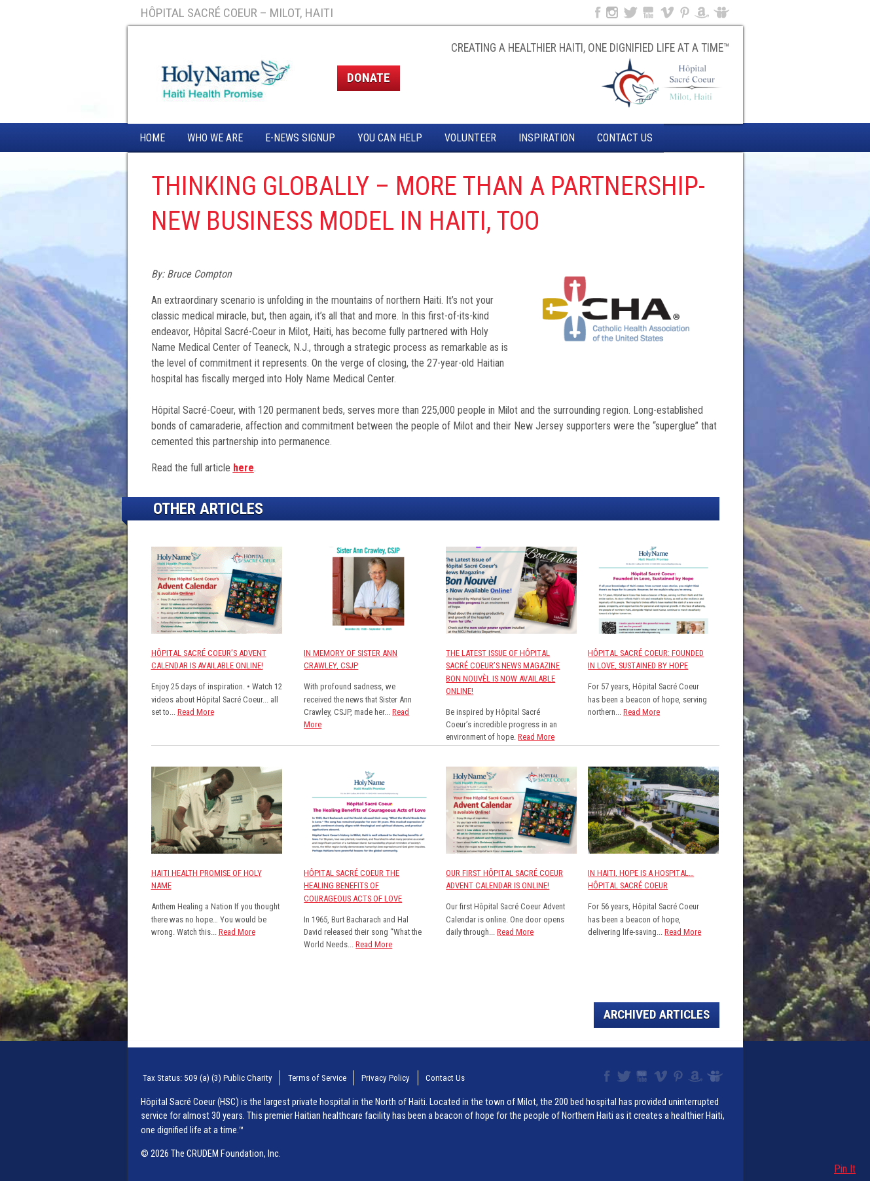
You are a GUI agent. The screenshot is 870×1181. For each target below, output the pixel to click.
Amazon (702, 12)
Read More (195, 712)
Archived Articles (657, 1014)
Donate (368, 77)
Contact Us (625, 138)
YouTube (649, 12)
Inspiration (546, 138)
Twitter (630, 12)
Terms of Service (302, 1076)
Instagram (612, 12)
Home (152, 138)
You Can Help (389, 138)
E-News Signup (300, 138)
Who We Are (215, 138)
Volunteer (470, 138)
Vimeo (668, 12)
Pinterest (685, 12)
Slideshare (724, 12)
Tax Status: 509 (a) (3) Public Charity (201, 1076)
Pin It (845, 1169)
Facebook (596, 12)
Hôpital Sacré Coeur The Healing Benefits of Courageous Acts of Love (353, 885)
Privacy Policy (367, 1076)
